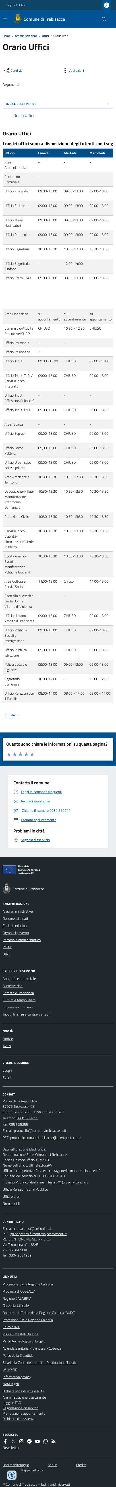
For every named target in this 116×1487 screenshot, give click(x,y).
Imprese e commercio (18, 1007)
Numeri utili (11, 1203)
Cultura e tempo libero (19, 1000)
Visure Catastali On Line (20, 1334)
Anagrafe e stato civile (19, 978)
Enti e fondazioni (15, 925)
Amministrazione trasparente (24, 1397)
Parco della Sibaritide (18, 1355)
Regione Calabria (16, 5)
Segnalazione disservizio (20, 1408)
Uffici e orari (11, 1196)
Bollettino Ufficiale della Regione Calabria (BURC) (39, 1312)
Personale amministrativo (22, 939)
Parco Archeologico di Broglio (24, 1341)
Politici (7, 947)
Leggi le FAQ (12, 1402)
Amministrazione (26, 35)
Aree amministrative (18, 911)
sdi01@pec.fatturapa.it (71, 1182)
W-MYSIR (10, 1369)
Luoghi (7, 1070)
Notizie (8, 1038)
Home (6, 35)
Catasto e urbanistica (18, 992)
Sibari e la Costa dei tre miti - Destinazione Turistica (40, 1362)
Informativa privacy (17, 1376)
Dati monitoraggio (16, 1464)
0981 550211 (27, 1118)
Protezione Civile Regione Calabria (28, 1284)
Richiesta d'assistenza (19, 1418)
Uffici (45, 35)
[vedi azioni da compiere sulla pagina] (73, 70)
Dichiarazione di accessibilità (23, 1391)
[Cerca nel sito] (102, 19)
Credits (81, 1464)
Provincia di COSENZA (19, 1291)
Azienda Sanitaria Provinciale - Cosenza (32, 1348)
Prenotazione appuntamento (24, 1413)
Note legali (11, 1384)
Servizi (52, 1464)
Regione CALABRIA (17, 1298)
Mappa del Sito (32, 1470)
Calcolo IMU (11, 1327)
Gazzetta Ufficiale (16, 1305)
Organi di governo (16, 932)
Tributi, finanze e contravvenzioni (27, 1014)
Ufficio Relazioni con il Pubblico (25, 1189)
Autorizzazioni (13, 985)
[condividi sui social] (13, 70)
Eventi (7, 1077)
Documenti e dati (15, 918)
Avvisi (7, 1045)
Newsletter (11, 1447)
